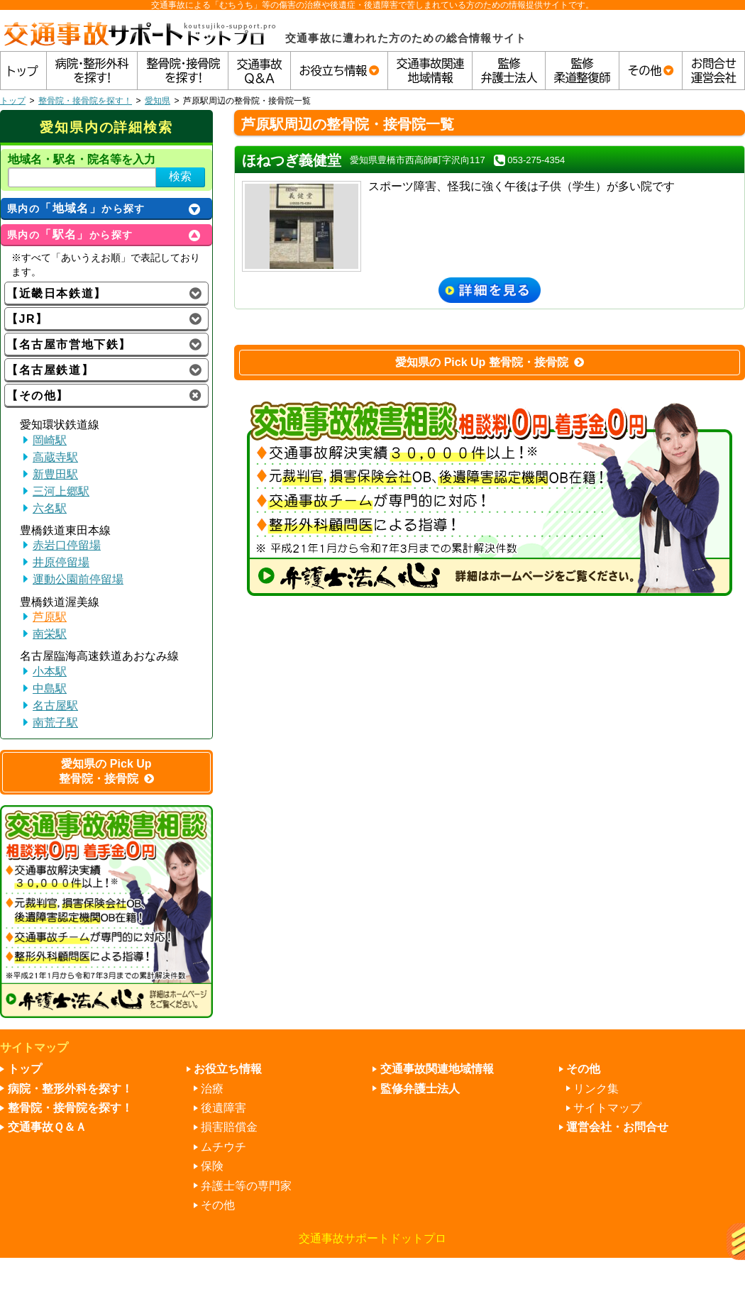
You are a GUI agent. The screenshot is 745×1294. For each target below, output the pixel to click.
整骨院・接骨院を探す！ (85, 101)
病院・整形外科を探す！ (70, 1089)
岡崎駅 (50, 440)
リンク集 (596, 1089)
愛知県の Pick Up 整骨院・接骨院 (489, 362)
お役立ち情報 (228, 1069)
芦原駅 (50, 617)
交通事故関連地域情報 (437, 1069)
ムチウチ (223, 1147)
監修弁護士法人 (420, 1089)
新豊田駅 (55, 474)
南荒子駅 (55, 723)
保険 (212, 1166)
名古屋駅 (55, 705)
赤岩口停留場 (67, 545)
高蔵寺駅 (55, 457)
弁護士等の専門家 (246, 1186)
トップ (13, 101)
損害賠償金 (229, 1127)
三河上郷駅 (61, 491)
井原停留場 (61, 562)
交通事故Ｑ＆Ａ (47, 1127)
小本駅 (50, 671)
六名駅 (50, 508)
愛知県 (157, 101)
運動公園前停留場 (78, 579)
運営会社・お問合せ (617, 1127)
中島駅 (50, 688)
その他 (218, 1205)
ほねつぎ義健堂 (291, 160)
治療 (212, 1089)
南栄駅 (50, 634)
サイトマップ (607, 1108)
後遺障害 (223, 1108)
